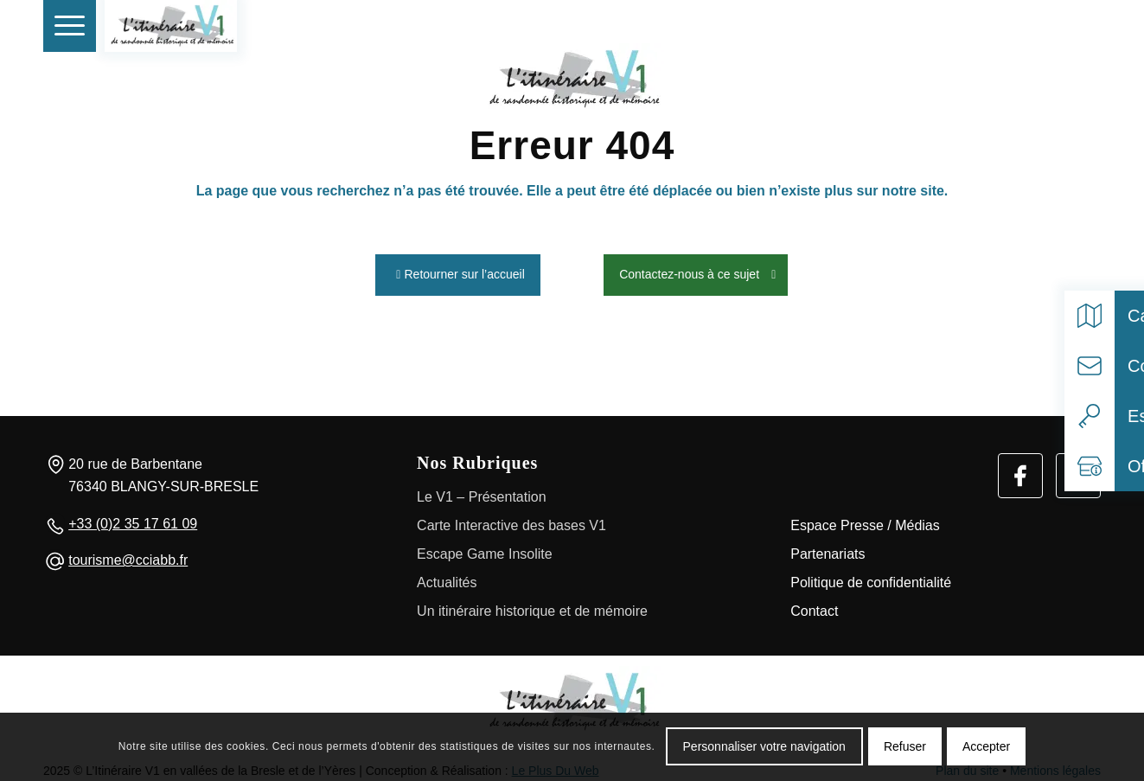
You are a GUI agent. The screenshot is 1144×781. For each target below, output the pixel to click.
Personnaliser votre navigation (764, 746)
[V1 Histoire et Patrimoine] (171, 26)
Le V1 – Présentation (481, 492)
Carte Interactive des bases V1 (511, 521)
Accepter (986, 746)
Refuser (905, 746)
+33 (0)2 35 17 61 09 (132, 519)
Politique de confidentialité (870, 578)
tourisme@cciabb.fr (128, 556)
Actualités (446, 578)
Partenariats (827, 549)
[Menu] (69, 26)
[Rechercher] (1039, 26)
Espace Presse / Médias (865, 521)
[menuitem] (69, 26)
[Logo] (572, 697)
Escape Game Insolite (485, 549)
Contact (814, 606)
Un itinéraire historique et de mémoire (532, 606)
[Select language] (1078, 26)
